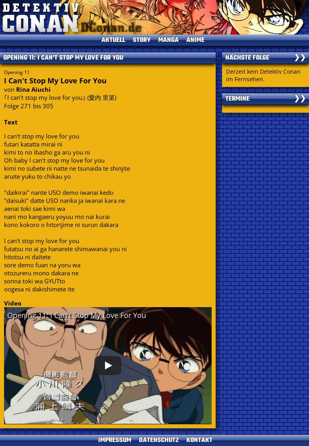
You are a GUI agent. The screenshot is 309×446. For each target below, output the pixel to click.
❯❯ (300, 58)
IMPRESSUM (114, 440)
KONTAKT (199, 440)
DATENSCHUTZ (159, 440)
